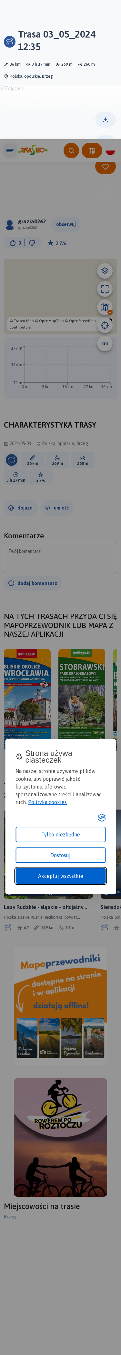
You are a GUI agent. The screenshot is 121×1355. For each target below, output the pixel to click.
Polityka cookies (47, 663)
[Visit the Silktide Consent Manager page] (102, 678)
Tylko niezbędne (60, 695)
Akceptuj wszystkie (60, 737)
